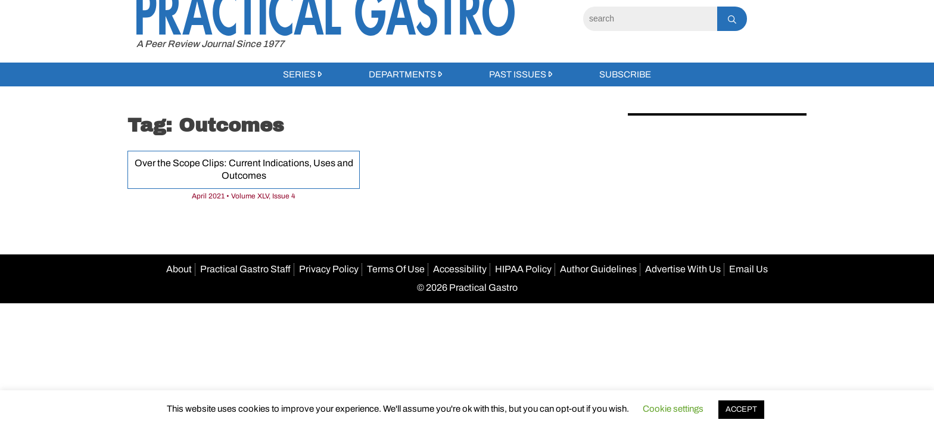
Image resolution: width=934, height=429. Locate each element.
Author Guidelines (598, 269)
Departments (402, 74)
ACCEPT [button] (741, 409)
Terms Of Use (396, 269)
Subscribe (625, 74)
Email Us (748, 269)
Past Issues (517, 74)
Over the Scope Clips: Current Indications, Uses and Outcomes (244, 169)
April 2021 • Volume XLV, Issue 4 (243, 196)
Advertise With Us (683, 269)
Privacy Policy (329, 269)
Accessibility (460, 269)
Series (299, 74)
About (179, 269)
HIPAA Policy (523, 269)
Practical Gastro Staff (245, 269)
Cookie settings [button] (673, 409)
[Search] (650, 19)
